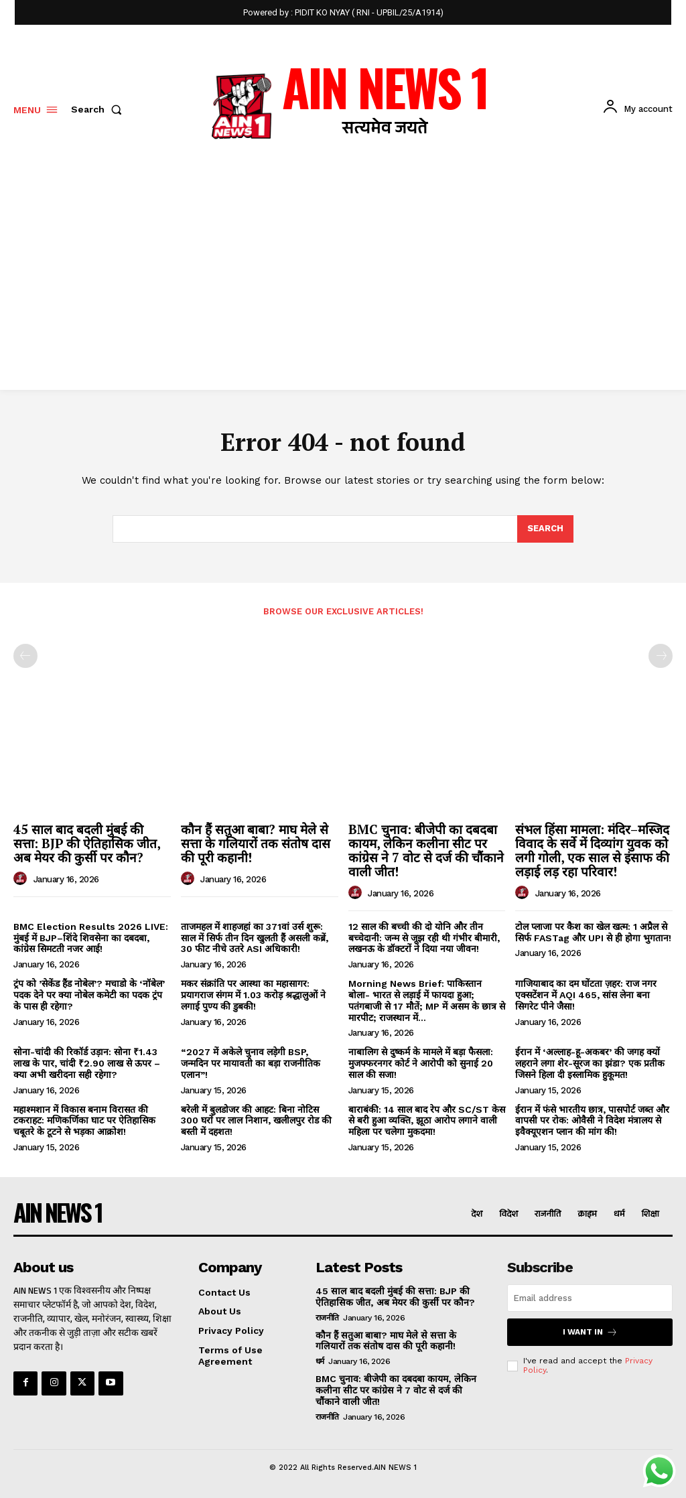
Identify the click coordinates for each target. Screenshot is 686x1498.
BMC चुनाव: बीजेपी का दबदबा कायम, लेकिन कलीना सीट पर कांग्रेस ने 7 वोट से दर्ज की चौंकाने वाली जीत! (426, 850)
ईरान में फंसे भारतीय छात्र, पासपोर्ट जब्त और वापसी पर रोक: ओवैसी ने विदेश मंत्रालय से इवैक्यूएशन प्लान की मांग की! (592, 1121)
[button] (99, 109)
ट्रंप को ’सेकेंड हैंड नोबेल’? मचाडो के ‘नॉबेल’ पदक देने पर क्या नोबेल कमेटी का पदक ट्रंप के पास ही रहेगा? (89, 995)
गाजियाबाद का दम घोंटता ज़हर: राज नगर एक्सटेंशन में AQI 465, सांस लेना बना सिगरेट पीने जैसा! (586, 995)
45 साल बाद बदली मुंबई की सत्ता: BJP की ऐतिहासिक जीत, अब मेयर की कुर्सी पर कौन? (87, 843)
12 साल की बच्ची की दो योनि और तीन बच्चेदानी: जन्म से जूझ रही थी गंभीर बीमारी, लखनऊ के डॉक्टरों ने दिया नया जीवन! (424, 938)
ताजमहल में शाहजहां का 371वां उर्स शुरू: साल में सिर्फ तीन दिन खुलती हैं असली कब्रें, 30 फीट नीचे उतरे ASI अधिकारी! (254, 938)
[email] (590, 1298)
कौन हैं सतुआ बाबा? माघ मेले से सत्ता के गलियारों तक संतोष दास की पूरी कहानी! (255, 843)
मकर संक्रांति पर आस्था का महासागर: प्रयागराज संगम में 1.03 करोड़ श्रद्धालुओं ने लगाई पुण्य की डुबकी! (253, 995)
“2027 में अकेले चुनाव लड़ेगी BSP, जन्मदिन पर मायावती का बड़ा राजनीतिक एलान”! (250, 1063)
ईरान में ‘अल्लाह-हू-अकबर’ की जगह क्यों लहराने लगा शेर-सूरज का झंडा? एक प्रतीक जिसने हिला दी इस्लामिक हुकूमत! (590, 1063)
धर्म (320, 1361)
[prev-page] (25, 656)
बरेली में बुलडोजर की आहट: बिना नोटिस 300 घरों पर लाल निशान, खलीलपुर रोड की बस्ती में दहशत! (256, 1121)
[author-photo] (22, 879)
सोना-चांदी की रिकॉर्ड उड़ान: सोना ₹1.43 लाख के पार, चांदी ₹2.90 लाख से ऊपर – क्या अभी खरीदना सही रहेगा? (86, 1063)
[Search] (545, 529)
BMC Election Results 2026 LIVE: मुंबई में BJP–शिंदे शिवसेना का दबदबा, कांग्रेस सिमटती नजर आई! (90, 938)
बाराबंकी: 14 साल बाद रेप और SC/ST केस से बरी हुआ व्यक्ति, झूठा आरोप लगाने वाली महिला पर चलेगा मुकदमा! (426, 1121)
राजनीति (327, 1317)
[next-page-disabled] (660, 656)
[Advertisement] (343, 289)
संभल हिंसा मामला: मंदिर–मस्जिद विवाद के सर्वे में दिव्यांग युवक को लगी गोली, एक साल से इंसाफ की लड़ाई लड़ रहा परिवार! (592, 850)
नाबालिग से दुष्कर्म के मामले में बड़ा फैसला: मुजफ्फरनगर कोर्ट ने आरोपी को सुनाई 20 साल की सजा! (420, 1063)
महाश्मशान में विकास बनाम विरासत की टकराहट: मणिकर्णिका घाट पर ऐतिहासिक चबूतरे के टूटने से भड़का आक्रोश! (84, 1121)
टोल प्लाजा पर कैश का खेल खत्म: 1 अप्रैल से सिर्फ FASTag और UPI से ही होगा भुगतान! (593, 932)
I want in (590, 1332)
